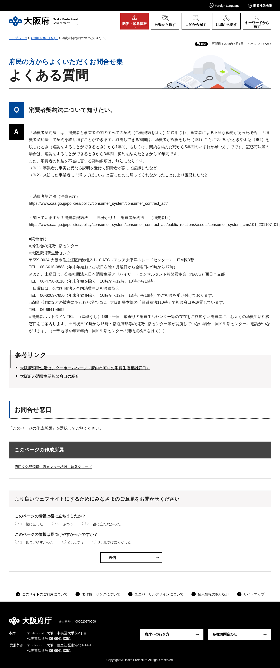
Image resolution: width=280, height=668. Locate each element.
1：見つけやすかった (37, 542)
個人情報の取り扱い (213, 594)
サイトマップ (253, 594)
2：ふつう (65, 524)
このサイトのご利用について (45, 594)
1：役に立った (31, 524)
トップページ (18, 38)
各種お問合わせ (225, 634)
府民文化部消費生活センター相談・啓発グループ (53, 467)
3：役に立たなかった (104, 524)
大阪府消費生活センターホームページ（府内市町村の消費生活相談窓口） (85, 368)
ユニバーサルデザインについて (159, 594)
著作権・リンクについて (101, 594)
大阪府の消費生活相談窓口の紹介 (49, 376)
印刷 (203, 43)
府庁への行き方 (157, 634)
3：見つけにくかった (114, 542)
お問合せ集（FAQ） (44, 38)
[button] (224, 5)
